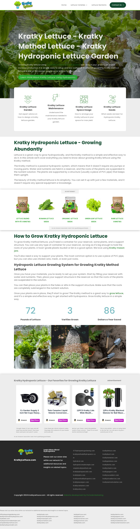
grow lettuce (116, 293)
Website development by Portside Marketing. (84, 495)
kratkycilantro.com (109, 468)
